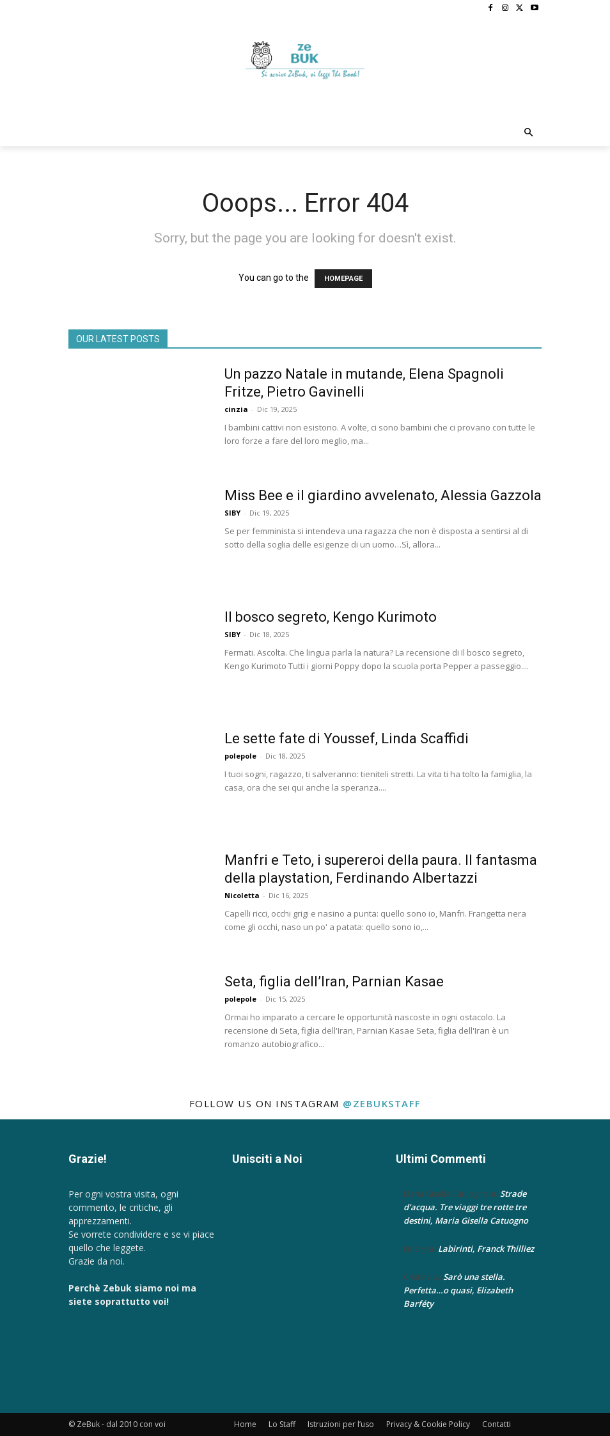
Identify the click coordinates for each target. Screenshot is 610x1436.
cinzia (236, 409)
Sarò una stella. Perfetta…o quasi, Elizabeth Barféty (458, 1290)
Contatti (496, 1424)
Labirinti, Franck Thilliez (486, 1248)
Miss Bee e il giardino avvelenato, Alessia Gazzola (383, 495)
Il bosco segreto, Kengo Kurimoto (330, 617)
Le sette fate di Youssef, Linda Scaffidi (346, 738)
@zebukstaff (382, 1103)
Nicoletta (242, 895)
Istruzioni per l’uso (341, 1424)
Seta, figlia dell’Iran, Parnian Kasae (334, 982)
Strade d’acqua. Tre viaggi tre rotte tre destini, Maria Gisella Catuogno (465, 1207)
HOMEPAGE (343, 278)
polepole (240, 756)
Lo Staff (282, 1424)
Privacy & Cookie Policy (428, 1424)
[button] (529, 133)
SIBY (232, 512)
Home (245, 1424)
